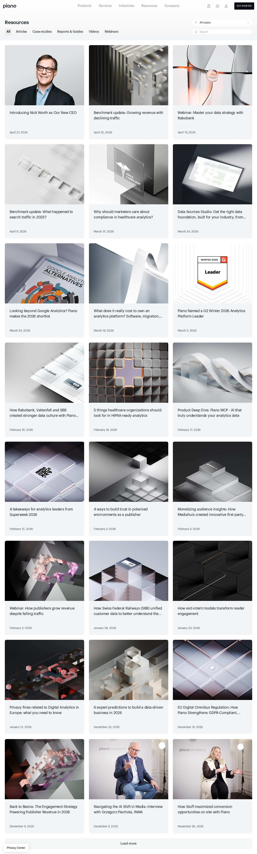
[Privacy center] (208, 6)
